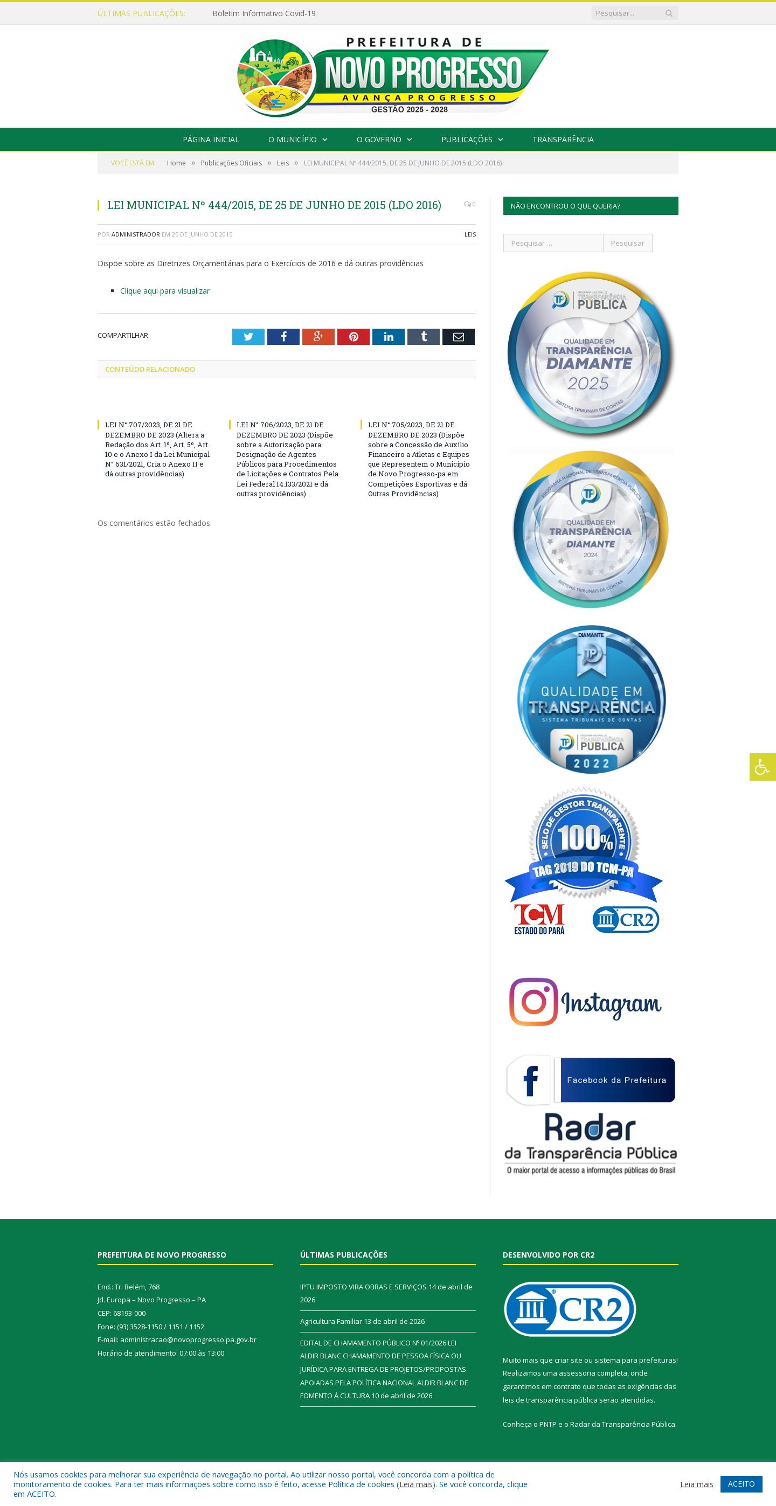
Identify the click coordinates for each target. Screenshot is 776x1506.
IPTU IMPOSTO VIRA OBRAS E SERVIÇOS (363, 1287)
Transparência (563, 139)
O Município (292, 139)
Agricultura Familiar (331, 1321)
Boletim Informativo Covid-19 (264, 13)
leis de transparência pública (550, 1400)
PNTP (548, 1424)
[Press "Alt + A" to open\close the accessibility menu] (763, 767)
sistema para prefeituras (635, 1360)
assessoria (577, 1373)
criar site (569, 1360)
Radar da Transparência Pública (622, 1424)
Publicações (467, 139)
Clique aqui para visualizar (165, 291)
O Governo (379, 139)
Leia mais (416, 1484)
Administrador (136, 234)
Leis (470, 234)
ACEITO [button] (741, 1484)
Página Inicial (211, 139)
